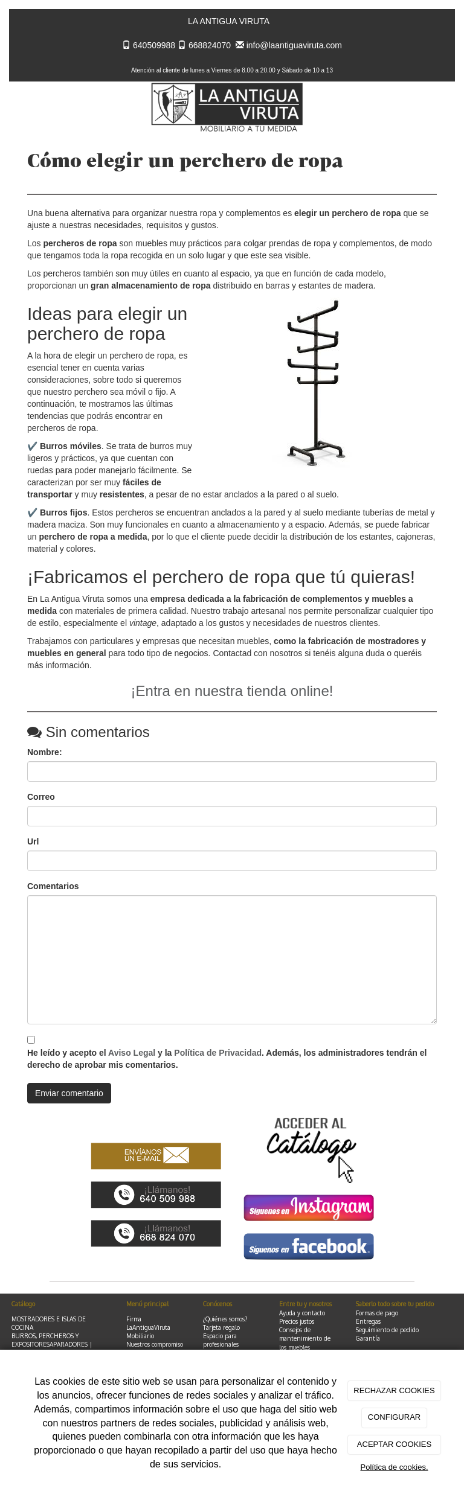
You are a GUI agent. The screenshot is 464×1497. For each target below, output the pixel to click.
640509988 (154, 45)
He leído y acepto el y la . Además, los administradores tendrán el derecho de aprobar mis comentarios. (227, 1059)
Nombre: (44, 752)
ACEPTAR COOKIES (394, 1444)
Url (33, 841)
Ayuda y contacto (302, 1313)
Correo (41, 797)
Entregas (368, 1321)
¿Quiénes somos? (225, 1319)
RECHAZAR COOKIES (393, 1390)
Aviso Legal (131, 1053)
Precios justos (296, 1321)
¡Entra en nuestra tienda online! (232, 691)
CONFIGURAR (394, 1417)
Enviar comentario (69, 1093)
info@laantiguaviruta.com (294, 45)
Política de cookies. (394, 1467)
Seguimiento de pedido (387, 1329)
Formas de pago (377, 1313)
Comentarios (53, 886)
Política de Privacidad (218, 1053)
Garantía (368, 1338)
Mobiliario (140, 1335)
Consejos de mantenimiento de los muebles (304, 1338)
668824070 (209, 45)
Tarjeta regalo (221, 1327)
